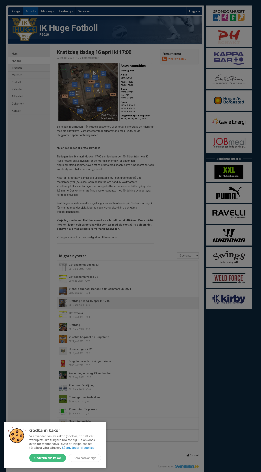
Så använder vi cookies (78, 447)
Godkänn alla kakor (47, 458)
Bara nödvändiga (85, 458)
